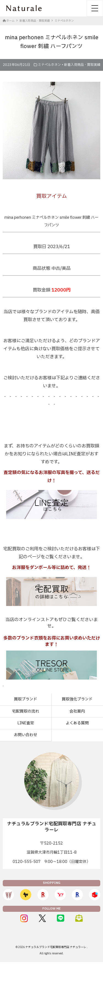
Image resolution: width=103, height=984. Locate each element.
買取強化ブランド (77, 699)
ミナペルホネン (49, 64)
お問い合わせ (25, 735)
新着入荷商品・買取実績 (82, 64)
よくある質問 (77, 723)
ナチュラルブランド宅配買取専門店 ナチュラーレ (56, 947)
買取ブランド (25, 699)
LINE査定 (25, 723)
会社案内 (77, 711)
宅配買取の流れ (25, 711)
